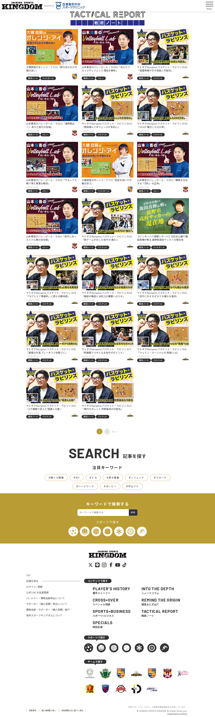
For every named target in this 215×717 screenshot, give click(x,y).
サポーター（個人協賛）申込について (46, 603)
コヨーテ (160, 477)
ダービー (110, 486)
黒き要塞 (113, 477)
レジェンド (136, 477)
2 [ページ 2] (107, 431)
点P (77, 477)
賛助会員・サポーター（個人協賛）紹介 (48, 609)
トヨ (93, 477)
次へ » (115, 431)
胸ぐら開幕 (56, 477)
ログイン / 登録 (34, 586)
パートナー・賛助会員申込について (45, 598)
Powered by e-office (177, 713)
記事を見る (32, 581)
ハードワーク (85, 486)
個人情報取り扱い (49, 710)
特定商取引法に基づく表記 (72, 710)
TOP (28, 575)
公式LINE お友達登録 (37, 592)
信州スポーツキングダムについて (44, 615)
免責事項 (32, 710)
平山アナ (132, 486)
